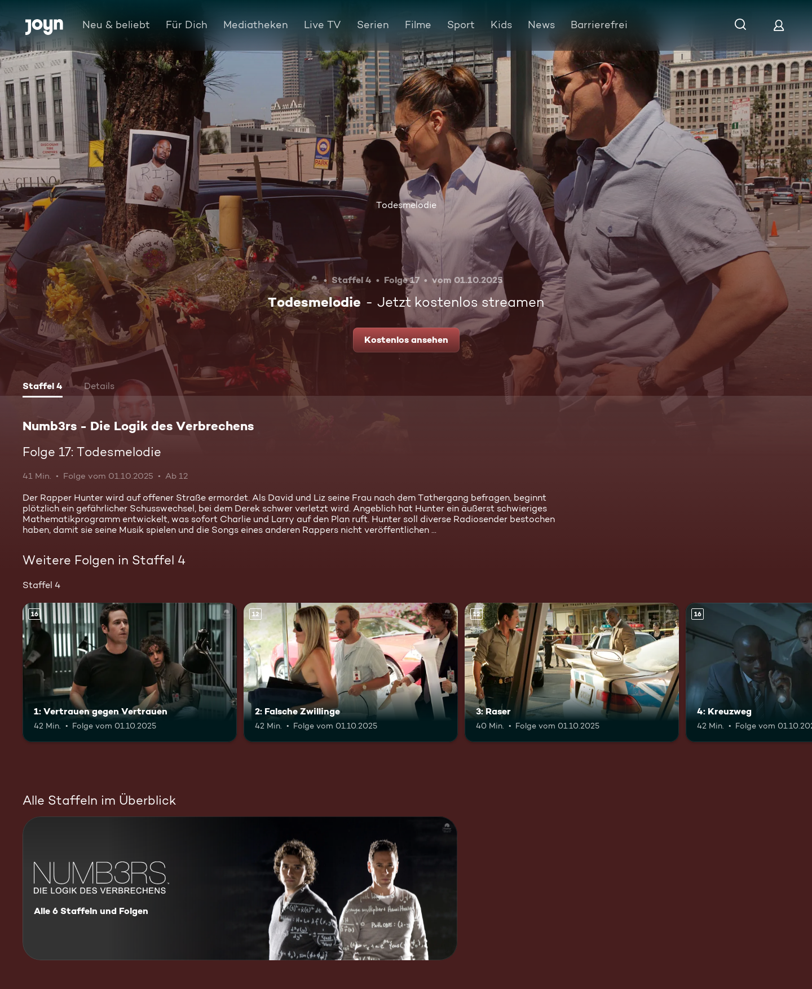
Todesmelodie (406, 205)
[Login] (779, 25)
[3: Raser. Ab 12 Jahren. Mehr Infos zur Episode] (572, 672)
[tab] (42, 387)
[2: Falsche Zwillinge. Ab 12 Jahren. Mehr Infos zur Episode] (351, 672)
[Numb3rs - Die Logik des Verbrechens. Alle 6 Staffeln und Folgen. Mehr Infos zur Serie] (240, 888)
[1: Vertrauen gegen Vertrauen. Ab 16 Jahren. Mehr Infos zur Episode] (130, 672)
